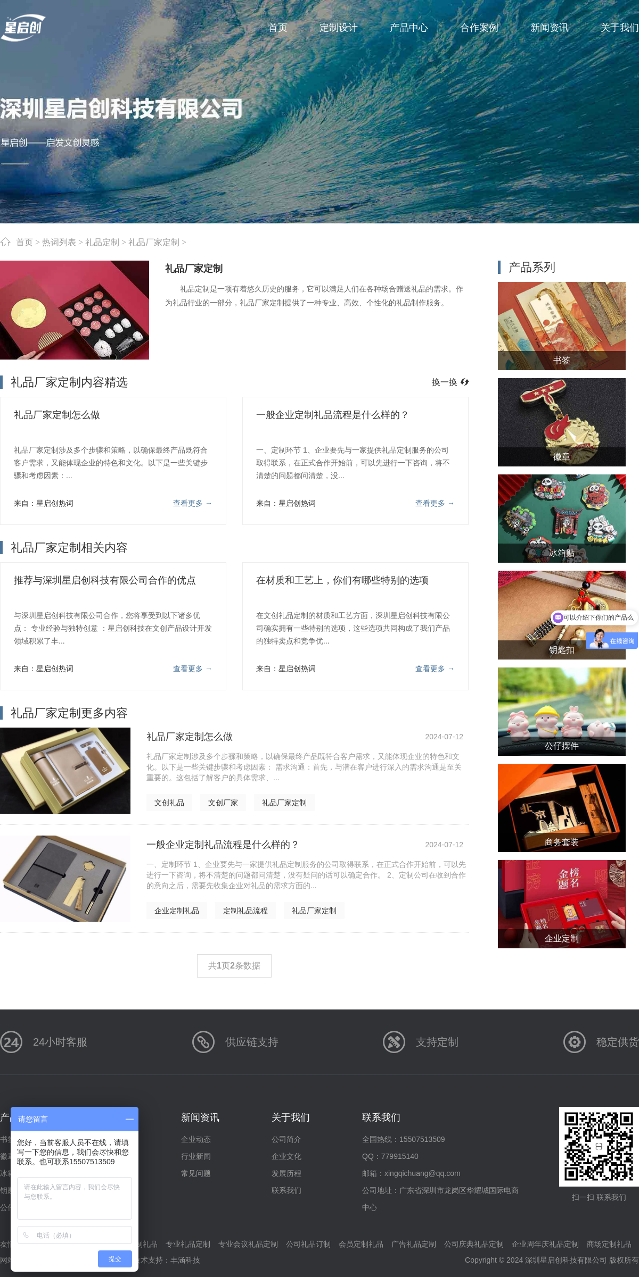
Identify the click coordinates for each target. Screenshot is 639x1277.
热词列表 (59, 242)
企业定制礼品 (176, 910)
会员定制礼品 (361, 1244)
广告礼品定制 (413, 1244)
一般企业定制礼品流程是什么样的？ (332, 415)
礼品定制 (102, 242)
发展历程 (286, 1173)
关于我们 (291, 1117)
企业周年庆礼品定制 (545, 1244)
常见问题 (196, 1173)
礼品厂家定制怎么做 (57, 415)
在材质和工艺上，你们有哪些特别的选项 (342, 580)
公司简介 (286, 1139)
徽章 (7, 1156)
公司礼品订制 (308, 1244)
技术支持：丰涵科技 (166, 1260)
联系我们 (286, 1190)
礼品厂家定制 (153, 242)
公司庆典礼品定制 (474, 1244)
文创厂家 (223, 802)
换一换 (450, 382)
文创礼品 (169, 802)
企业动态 (196, 1139)
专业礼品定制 (188, 1244)
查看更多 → (192, 503)
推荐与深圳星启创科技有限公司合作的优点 (105, 580)
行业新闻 (196, 1156)
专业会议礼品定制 (248, 1244)
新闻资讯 (200, 1117)
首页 (24, 242)
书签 (7, 1139)
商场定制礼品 (609, 1244)
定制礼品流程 (245, 910)
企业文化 (286, 1156)
